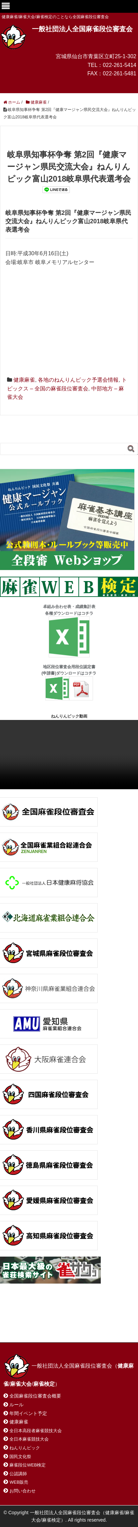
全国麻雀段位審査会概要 (35, 1396)
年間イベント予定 (28, 1413)
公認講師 (18, 1473)
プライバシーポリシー (35, 1328)
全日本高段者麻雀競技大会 (35, 1430)
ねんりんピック (24, 1447)
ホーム (19, 1321)
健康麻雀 (24, 380)
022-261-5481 (119, 73)
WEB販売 (18, 1482)
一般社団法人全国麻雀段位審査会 (82, 29)
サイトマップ (100, 1321)
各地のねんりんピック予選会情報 (78, 380)
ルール (16, 1404)
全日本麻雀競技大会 (29, 1439)
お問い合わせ (57, 1321)
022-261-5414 (119, 65)
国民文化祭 (20, 1456)
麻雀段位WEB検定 (27, 1464)
